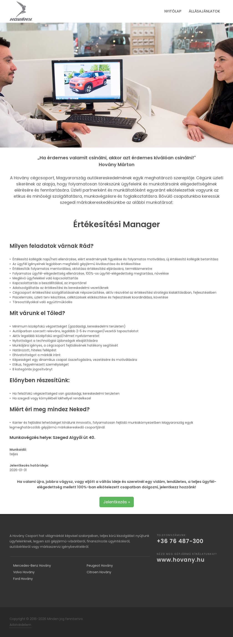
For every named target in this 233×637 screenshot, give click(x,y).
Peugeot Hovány (100, 565)
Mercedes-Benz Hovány (32, 565)
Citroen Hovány (99, 572)
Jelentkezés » (116, 502)
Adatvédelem (20, 624)
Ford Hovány (23, 578)
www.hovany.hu (181, 559)
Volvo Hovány (24, 572)
